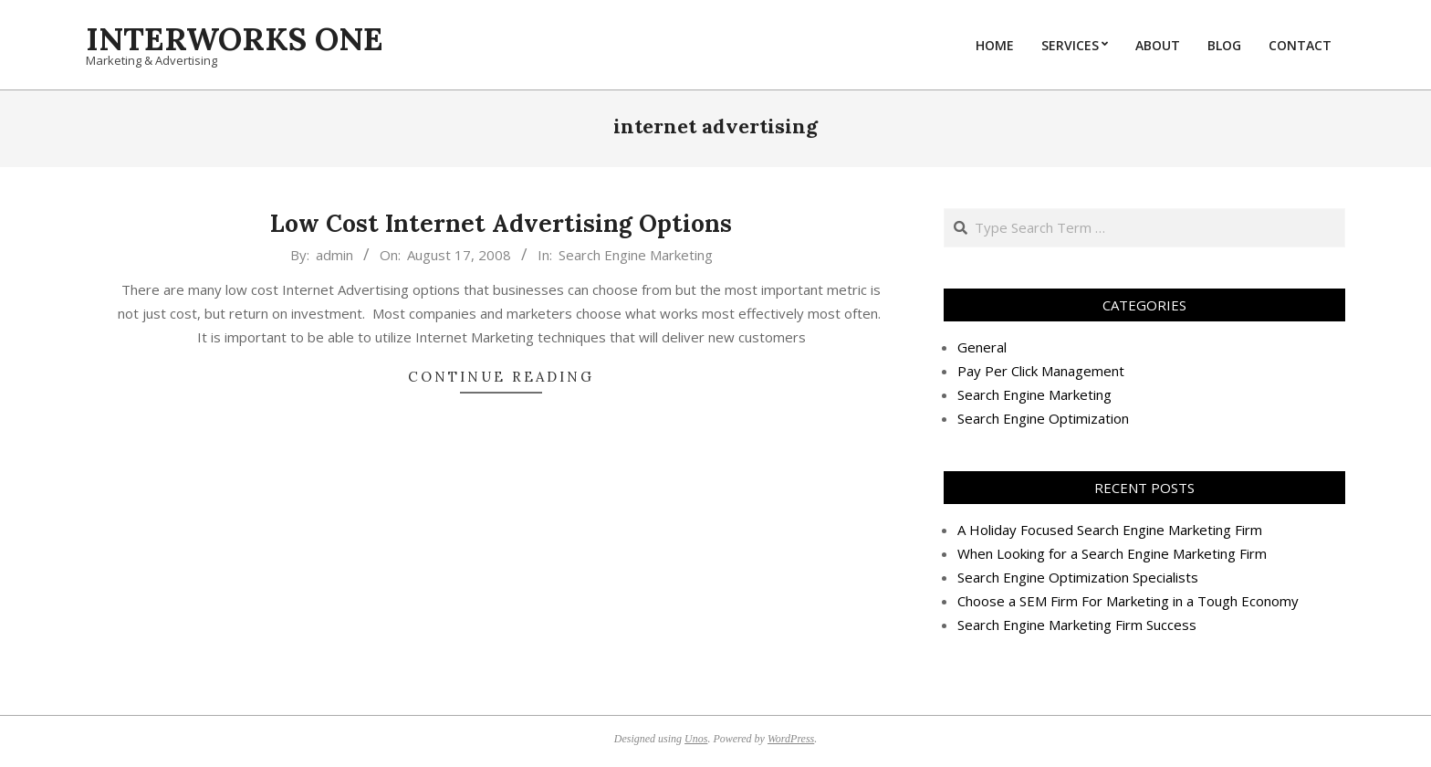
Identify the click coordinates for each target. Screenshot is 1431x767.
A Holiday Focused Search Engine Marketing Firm (1109, 529)
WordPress (791, 738)
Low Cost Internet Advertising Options (501, 223)
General (982, 347)
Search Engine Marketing (636, 255)
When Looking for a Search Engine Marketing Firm (1112, 553)
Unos (695, 738)
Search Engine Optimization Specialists (1077, 577)
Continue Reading (501, 376)
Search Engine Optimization (1043, 418)
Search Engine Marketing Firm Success (1076, 624)
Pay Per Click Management (1040, 371)
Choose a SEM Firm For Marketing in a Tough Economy (1128, 601)
